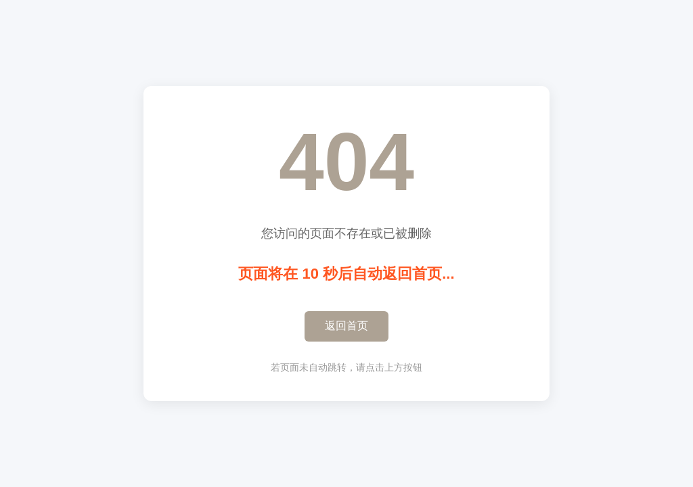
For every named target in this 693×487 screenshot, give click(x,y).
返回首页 (346, 325)
